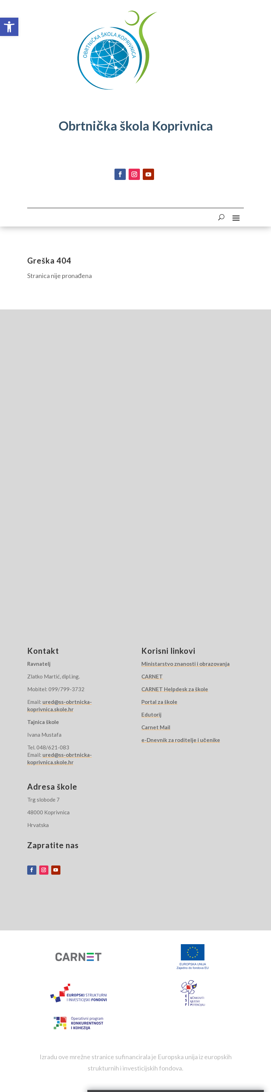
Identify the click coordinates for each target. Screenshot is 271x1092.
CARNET (152, 676)
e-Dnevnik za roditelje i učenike (180, 740)
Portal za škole (159, 702)
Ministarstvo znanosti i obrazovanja (185, 663)
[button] (9, 27)
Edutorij (151, 714)
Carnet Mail (155, 727)
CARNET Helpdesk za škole (174, 689)
